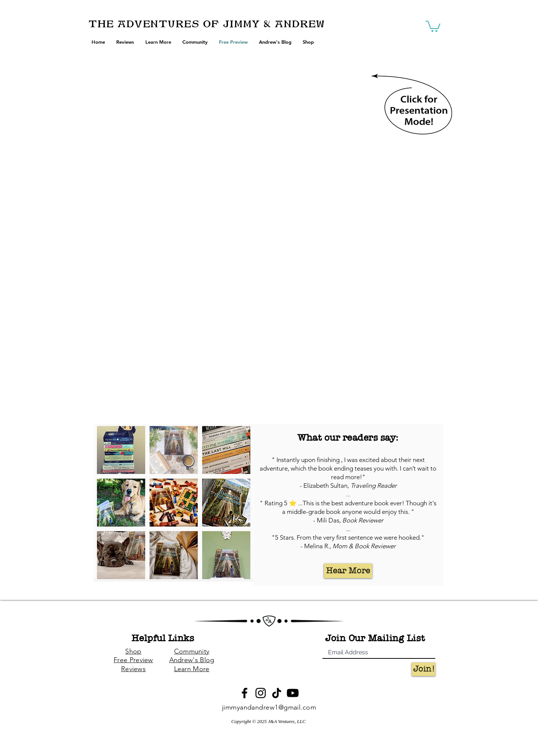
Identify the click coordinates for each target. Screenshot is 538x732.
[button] (433, 25)
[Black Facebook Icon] (244, 693)
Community (192, 651)
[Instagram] (261, 693)
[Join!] (423, 669)
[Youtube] (293, 693)
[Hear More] (348, 571)
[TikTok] (277, 693)
